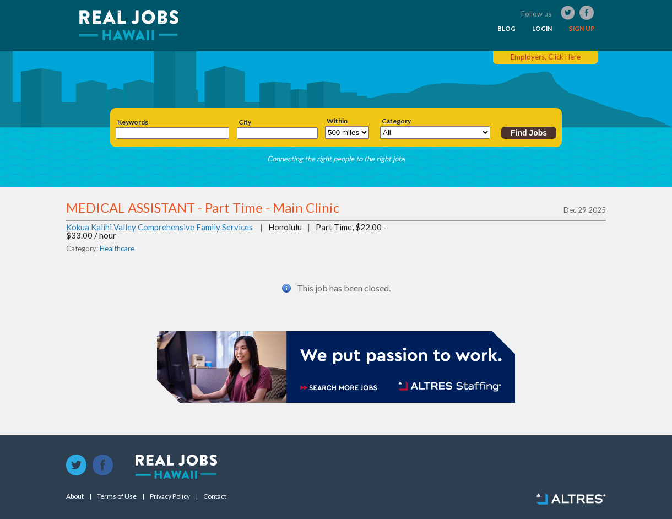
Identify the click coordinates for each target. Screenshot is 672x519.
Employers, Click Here (546, 56)
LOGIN (542, 28)
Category (396, 121)
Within (337, 121)
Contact (214, 496)
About (75, 496)
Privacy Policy (170, 496)
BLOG (506, 28)
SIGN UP (581, 28)
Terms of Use (117, 496)
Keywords (132, 122)
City (245, 122)
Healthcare (117, 248)
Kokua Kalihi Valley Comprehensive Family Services (159, 227)
